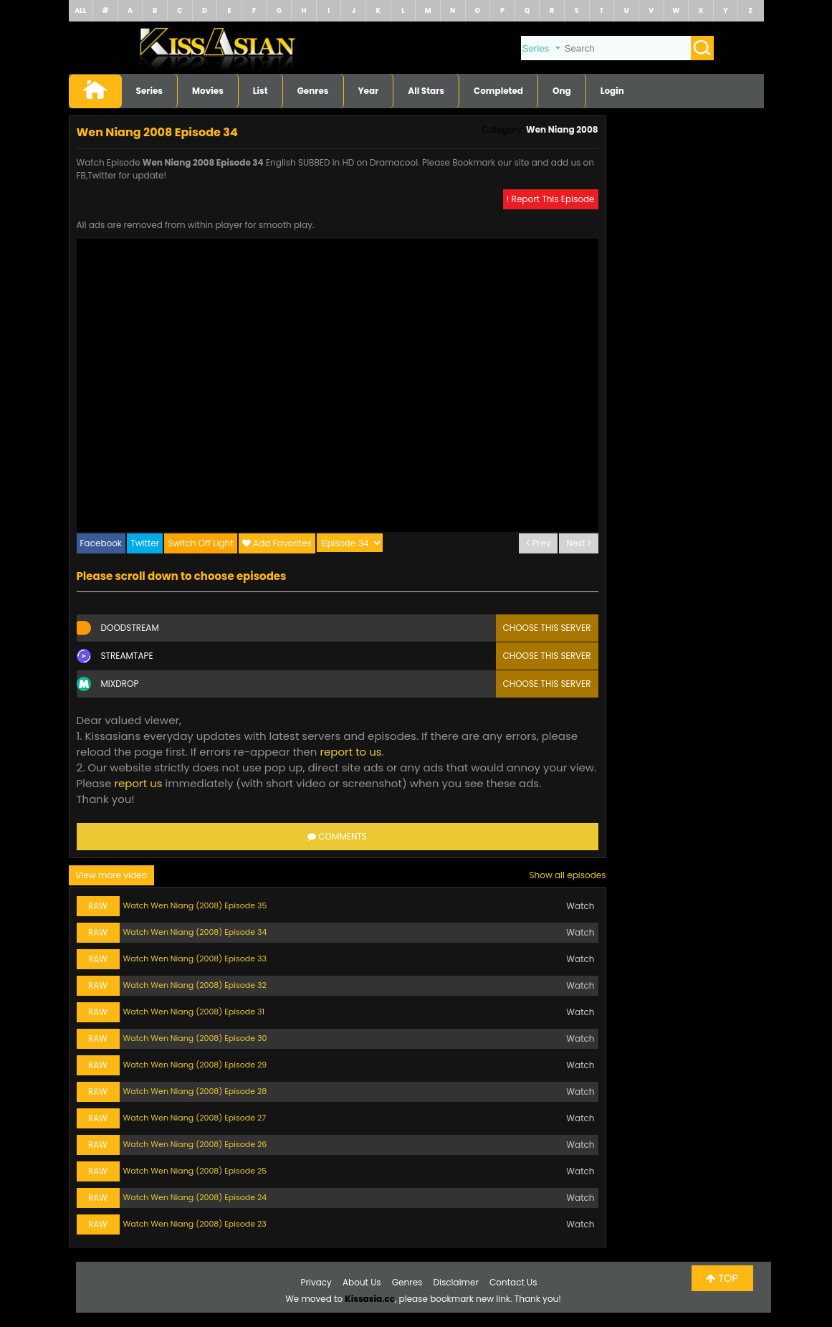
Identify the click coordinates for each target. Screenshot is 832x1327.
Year (368, 91)
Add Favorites (282, 543)
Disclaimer (456, 1282)
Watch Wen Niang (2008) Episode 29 (195, 1064)
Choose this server (547, 628)
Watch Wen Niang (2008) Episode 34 (195, 932)
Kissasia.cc (370, 1299)
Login (612, 91)
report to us (350, 751)
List (260, 91)
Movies (208, 91)
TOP (722, 1278)
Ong (562, 91)
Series (149, 91)
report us (138, 783)
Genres (313, 91)
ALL (80, 10)
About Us (362, 1282)
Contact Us (513, 1282)
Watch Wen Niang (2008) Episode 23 (195, 1224)
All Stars (426, 91)
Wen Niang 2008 (562, 129)
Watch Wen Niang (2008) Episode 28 (195, 1091)
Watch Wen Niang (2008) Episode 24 (195, 1197)
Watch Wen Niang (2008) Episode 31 (193, 1011)
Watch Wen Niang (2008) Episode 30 (195, 1038)
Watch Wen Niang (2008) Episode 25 (195, 1170)
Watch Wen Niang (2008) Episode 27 (195, 1117)
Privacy (316, 1282)
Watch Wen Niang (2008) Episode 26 (195, 1144)
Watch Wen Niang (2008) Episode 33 (195, 958)
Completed (498, 91)
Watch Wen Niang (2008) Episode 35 (195, 905)
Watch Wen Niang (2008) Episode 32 (195, 985)
